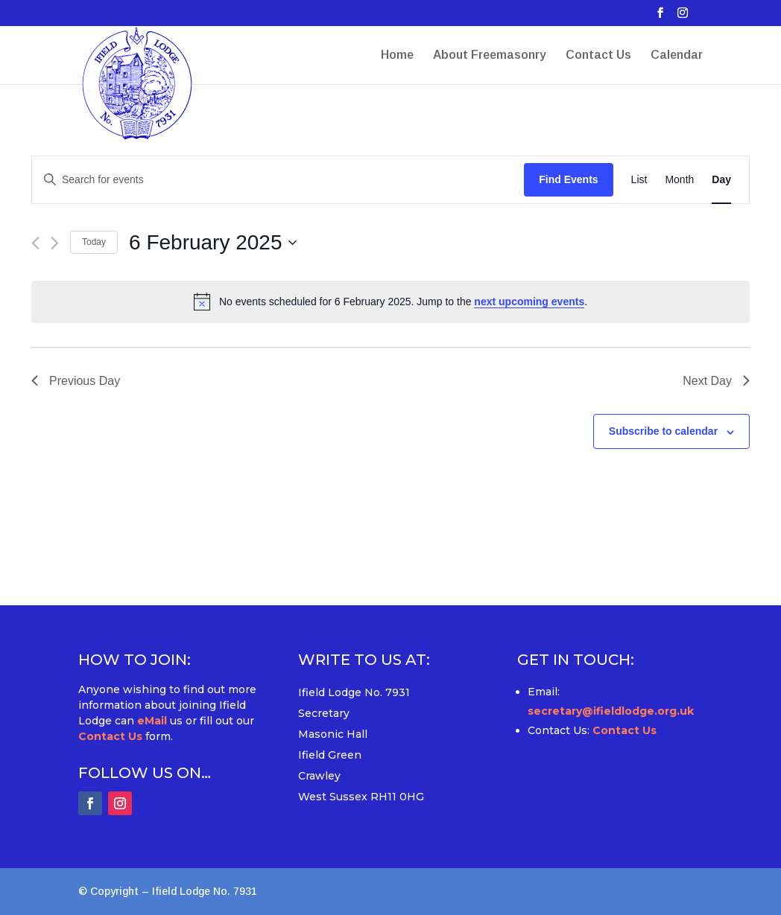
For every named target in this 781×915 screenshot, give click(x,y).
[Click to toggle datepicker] (212, 243)
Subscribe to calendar (663, 431)
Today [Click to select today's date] (94, 242)
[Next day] (55, 243)
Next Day (716, 380)
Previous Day (75, 380)
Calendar (677, 55)
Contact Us (598, 55)
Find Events (568, 179)
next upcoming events (529, 301)
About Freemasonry (489, 55)
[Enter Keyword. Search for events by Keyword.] (278, 179)
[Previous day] (35, 243)
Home (397, 55)
